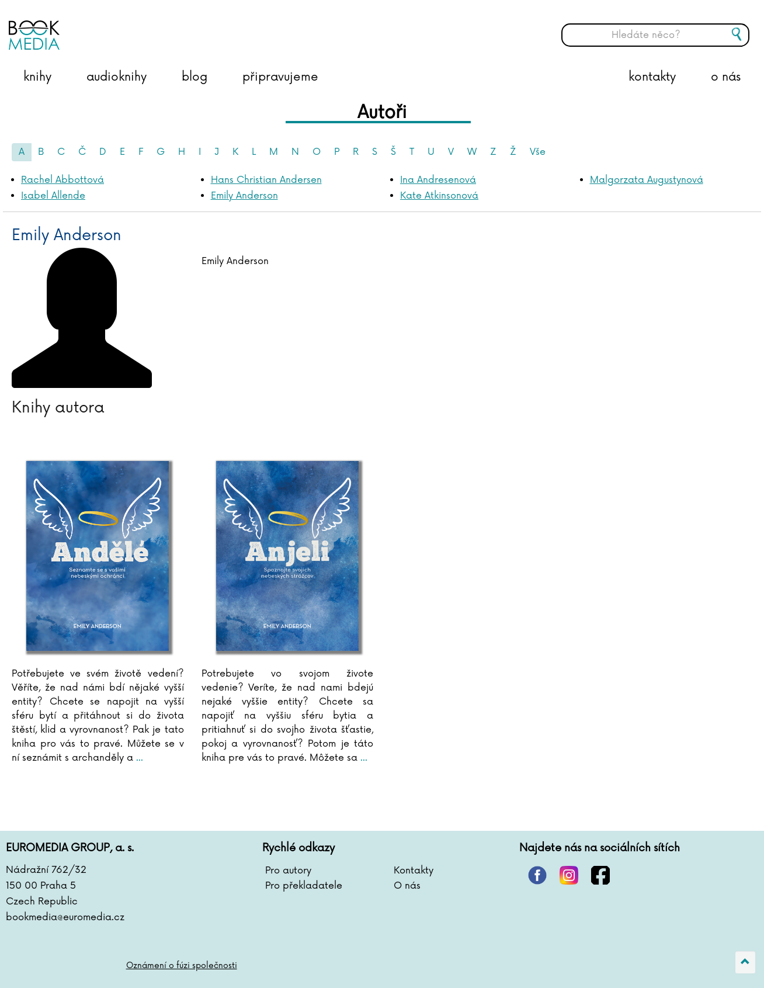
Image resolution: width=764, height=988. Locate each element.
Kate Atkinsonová (439, 196)
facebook (600, 875)
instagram (569, 875)
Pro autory (288, 870)
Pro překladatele (303, 886)
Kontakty (413, 870)
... (138, 758)
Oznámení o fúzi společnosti (182, 965)
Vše (538, 152)
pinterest (537, 875)
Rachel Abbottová (62, 180)
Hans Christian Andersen (266, 180)
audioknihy (116, 77)
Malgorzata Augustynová (646, 180)
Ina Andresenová (438, 180)
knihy (37, 77)
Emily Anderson (244, 196)
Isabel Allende (53, 196)
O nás (407, 886)
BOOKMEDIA (125, 26)
